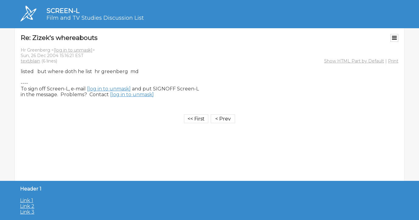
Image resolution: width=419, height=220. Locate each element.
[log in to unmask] (73, 50)
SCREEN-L (63, 11)
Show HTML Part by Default (354, 61)
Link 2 (27, 206)
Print (393, 61)
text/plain (30, 61)
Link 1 (26, 200)
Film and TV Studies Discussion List (95, 18)
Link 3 (27, 212)
